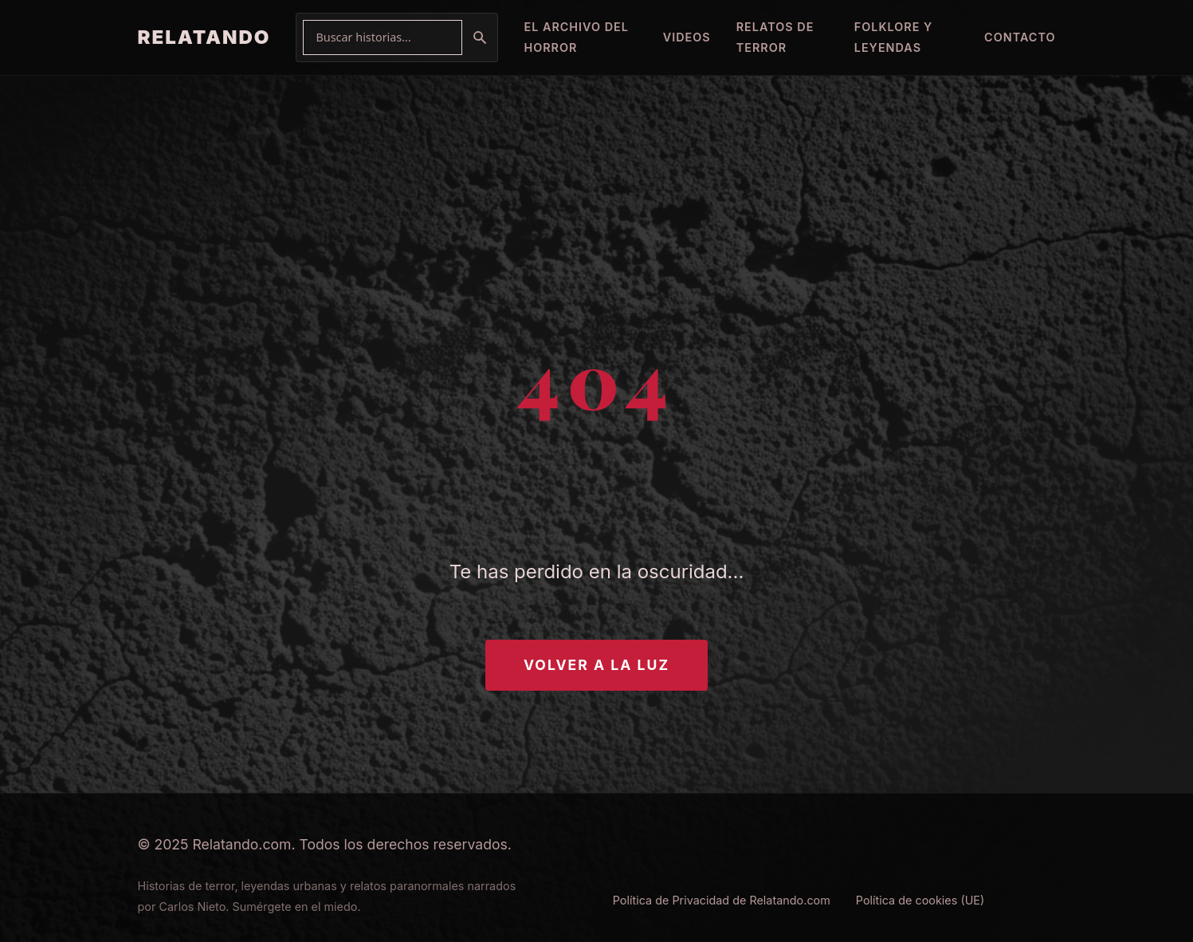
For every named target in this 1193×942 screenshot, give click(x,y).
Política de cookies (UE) (920, 900)
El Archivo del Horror (576, 37)
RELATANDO (204, 37)
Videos (687, 37)
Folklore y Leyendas (893, 37)
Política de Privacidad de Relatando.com (721, 900)
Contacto (1019, 37)
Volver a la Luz (596, 664)
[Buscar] (480, 37)
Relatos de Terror (775, 37)
